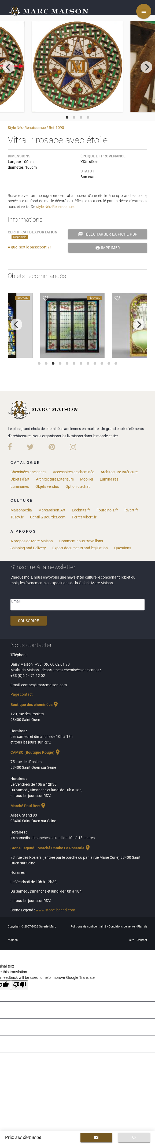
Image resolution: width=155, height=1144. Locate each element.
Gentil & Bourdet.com (47, 517)
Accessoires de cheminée (73, 472)
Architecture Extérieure (55, 479)
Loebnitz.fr (81, 510)
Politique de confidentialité (89, 926)
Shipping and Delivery (28, 548)
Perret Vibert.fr (84, 517)
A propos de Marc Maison (31, 541)
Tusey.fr (17, 517)
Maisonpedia (21, 510)
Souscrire (28, 621)
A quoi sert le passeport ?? (29, 247)
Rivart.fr (131, 510)
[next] (146, 67)
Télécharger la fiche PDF (107, 234)
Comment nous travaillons (81, 541)
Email (15, 601)
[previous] (8, 67)
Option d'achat (77, 486)
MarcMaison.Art (51, 510)
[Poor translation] (19, 985)
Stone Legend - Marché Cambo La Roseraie (50, 848)
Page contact (21, 694)
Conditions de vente (122, 926)
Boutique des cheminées (34, 704)
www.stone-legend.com (55, 910)
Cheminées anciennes (28, 472)
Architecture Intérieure (119, 472)
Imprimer (107, 247)
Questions (122, 548)
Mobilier (86, 479)
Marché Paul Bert (28, 806)
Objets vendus (47, 486)
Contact (142, 940)
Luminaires (109, 479)
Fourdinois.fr (107, 510)
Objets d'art (19, 479)
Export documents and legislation (80, 548)
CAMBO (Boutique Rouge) (35, 752)
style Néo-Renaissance (54, 206)
